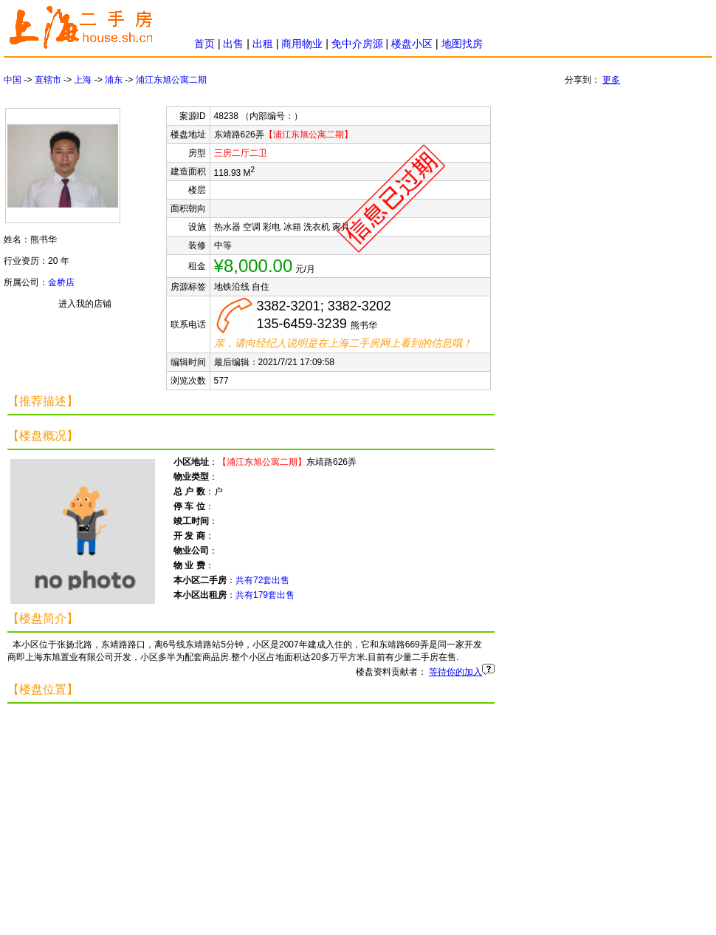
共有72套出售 (262, 580)
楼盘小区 (412, 44)
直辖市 (48, 80)
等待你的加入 (455, 672)
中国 (12, 80)
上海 (83, 80)
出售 (233, 44)
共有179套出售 (265, 595)
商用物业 (302, 44)
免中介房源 (357, 44)
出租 (262, 44)
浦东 (114, 80)
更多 (611, 80)
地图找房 (462, 44)
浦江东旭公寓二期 (171, 80)
